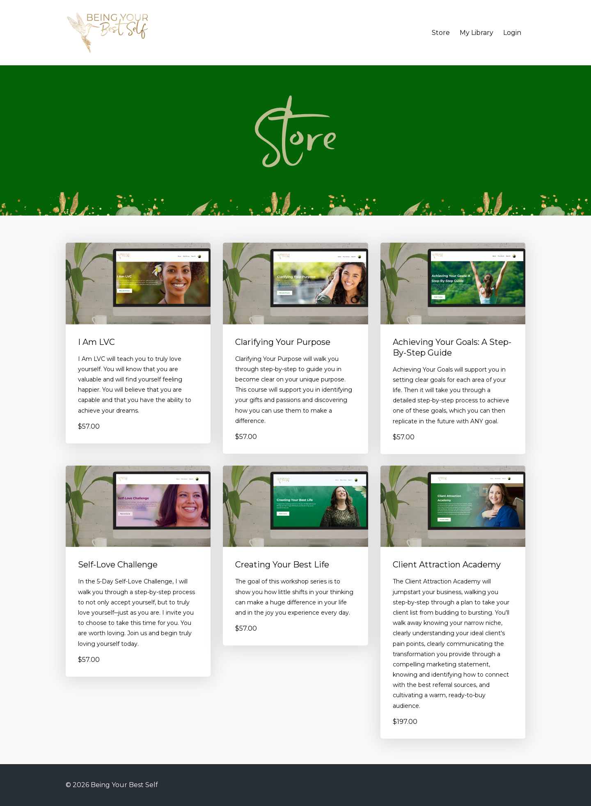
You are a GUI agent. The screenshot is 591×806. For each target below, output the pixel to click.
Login (512, 33)
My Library (476, 33)
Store (441, 33)
